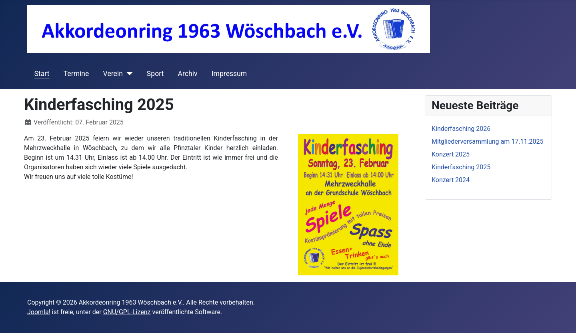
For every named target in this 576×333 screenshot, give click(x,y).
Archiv (188, 74)
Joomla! (38, 312)
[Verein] (128, 73)
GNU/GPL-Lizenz (127, 312)
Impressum (229, 74)
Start (42, 74)
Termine (76, 74)
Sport (155, 74)
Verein (113, 74)
